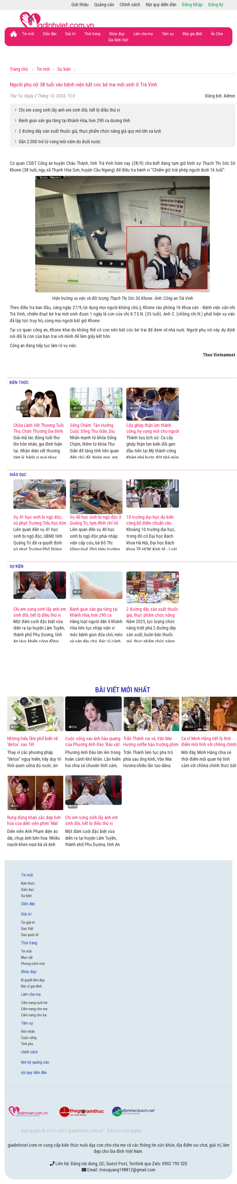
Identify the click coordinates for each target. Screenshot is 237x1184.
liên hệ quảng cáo (35, 1062)
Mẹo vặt (27, 957)
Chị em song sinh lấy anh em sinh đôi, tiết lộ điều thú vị (69, 110)
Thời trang (92, 33)
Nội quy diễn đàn (161, 4)
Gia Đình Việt (118, 40)
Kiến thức (19, 382)
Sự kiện (16, 566)
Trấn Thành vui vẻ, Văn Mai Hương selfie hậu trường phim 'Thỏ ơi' (150, 744)
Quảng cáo (104, 4)
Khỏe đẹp (117, 33)
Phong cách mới (33, 964)
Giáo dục (18, 474)
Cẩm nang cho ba (33, 1015)
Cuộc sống (28, 1038)
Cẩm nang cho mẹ (34, 1009)
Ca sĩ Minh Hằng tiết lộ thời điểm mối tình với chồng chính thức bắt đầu (208, 744)
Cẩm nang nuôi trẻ (34, 1003)
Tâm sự (168, 33)
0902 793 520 (174, 1163)
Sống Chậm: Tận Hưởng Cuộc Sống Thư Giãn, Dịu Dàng (92, 431)
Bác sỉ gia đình (31, 986)
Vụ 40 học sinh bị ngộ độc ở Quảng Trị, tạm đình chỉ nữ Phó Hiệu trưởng (95, 523)
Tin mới (28, 33)
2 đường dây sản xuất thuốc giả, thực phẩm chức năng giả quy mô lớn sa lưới (90, 131)
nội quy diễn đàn (34, 1072)
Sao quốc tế (30, 935)
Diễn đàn (49, 33)
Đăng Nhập (192, 4)
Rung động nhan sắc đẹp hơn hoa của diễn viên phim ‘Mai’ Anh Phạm (34, 823)
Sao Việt (27, 929)
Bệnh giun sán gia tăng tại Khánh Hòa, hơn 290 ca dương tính (74, 120)
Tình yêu (27, 1044)
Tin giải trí (28, 922)
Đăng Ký (215, 4)
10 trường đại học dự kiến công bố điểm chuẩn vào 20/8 (150, 523)
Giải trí (70, 33)
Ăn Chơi (217, 33)
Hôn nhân (28, 1031)
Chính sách (130, 4)
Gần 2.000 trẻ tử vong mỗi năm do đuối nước (60, 141)
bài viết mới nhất (122, 690)
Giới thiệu (80, 4)
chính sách (29, 1052)
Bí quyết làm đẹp (33, 980)
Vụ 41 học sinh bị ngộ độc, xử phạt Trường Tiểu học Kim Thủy (39, 523)
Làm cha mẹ (143, 33)
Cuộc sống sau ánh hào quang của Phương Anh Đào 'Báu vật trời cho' (92, 744)
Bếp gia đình (192, 33)
